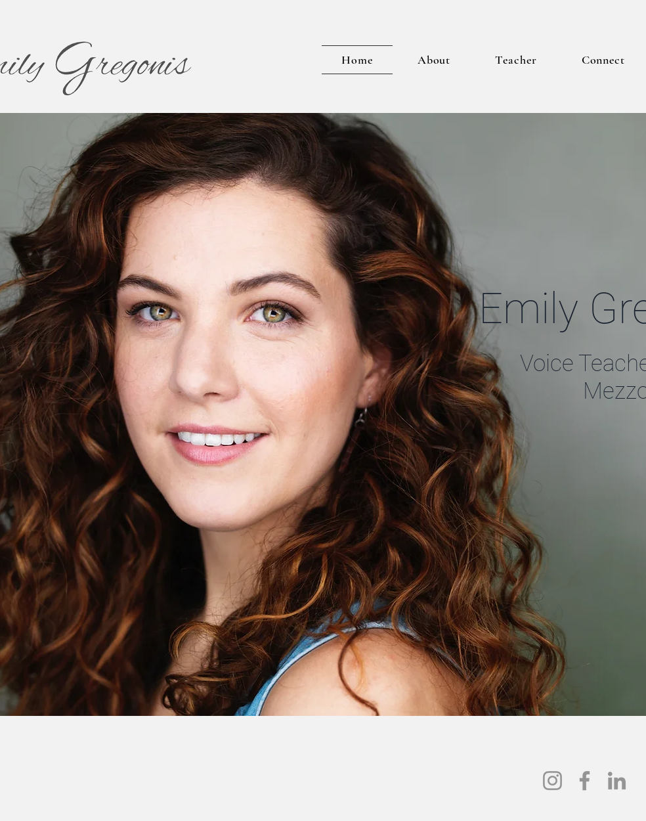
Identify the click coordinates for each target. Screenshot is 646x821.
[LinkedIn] (617, 780)
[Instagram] (552, 780)
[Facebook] (584, 780)
